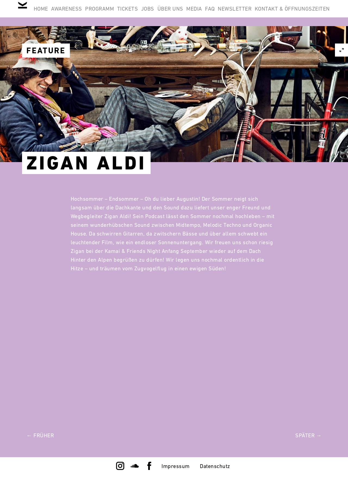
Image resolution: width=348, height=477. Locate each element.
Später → (308, 435)
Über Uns (224, 13)
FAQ (277, 13)
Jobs (194, 13)
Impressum (175, 466)
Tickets (167, 13)
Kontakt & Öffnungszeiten (288, 39)
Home (59, 13)
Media (255, 13)
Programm (132, 13)
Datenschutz (215, 466)
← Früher (40, 435)
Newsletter (309, 13)
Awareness (92, 13)
